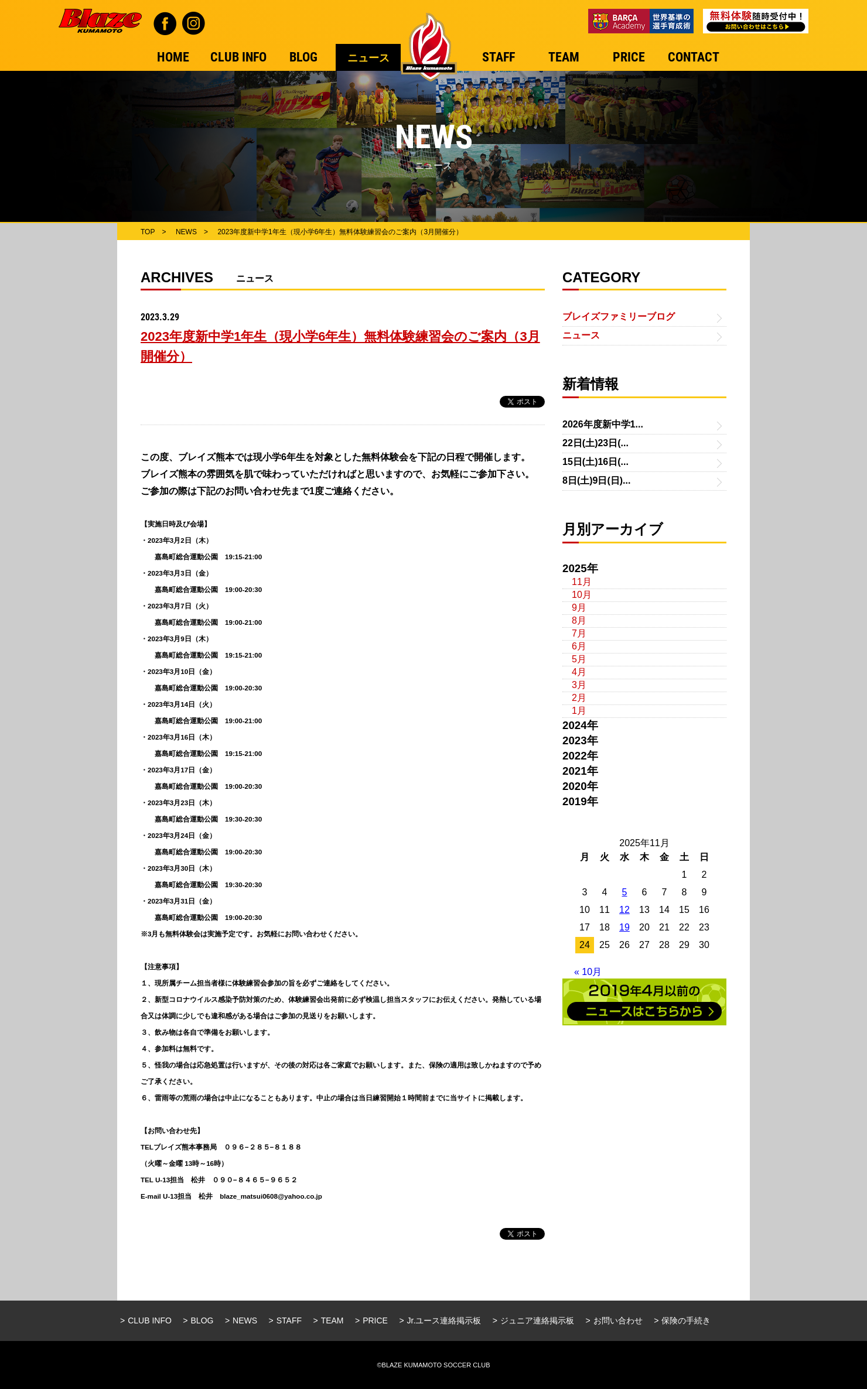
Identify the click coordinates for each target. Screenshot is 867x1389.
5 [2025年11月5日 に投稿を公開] (624, 892)
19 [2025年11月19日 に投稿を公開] (624, 927)
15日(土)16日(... (595, 462)
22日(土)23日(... (595, 443)
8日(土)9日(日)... (596, 480)
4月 (579, 672)
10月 (582, 595)
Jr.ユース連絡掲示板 (444, 1320)
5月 (579, 659)
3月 (579, 685)
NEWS (245, 1320)
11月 (582, 582)
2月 (579, 698)
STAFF (289, 1320)
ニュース (581, 335)
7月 (579, 633)
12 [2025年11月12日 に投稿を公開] (624, 910)
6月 (579, 646)
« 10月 (588, 972)
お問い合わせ (618, 1320)
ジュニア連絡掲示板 (537, 1320)
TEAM (332, 1320)
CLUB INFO (150, 1320)
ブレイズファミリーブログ (618, 316)
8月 (579, 620)
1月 (579, 711)
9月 (579, 608)
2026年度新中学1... (602, 424)
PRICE (375, 1320)
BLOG (202, 1320)
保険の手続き (686, 1320)
